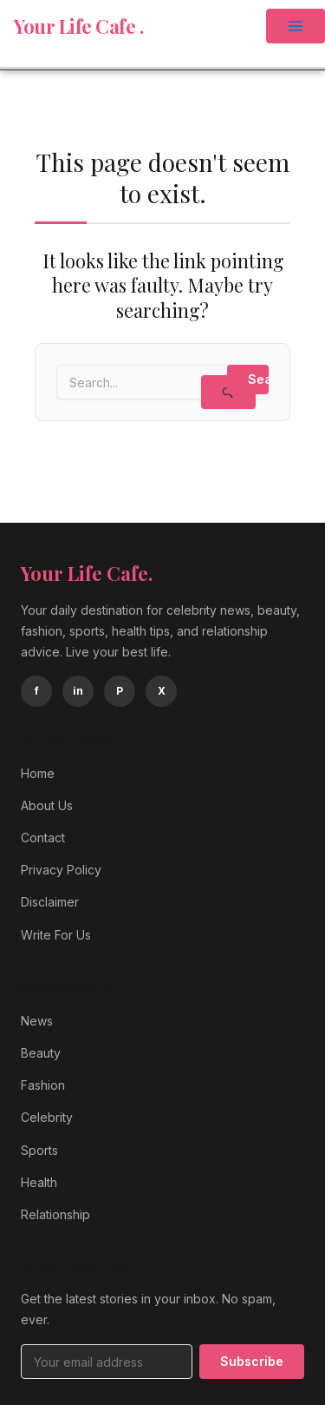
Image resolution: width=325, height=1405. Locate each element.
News (37, 1020)
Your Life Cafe (77, 26)
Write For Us (56, 934)
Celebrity (47, 1117)
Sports (39, 1150)
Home (38, 773)
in (78, 690)
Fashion (43, 1085)
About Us (47, 805)
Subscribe (251, 1361)
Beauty (41, 1053)
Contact (43, 837)
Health (39, 1182)
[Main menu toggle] (295, 26)
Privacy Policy (61, 869)
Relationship (55, 1214)
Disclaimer (50, 901)
